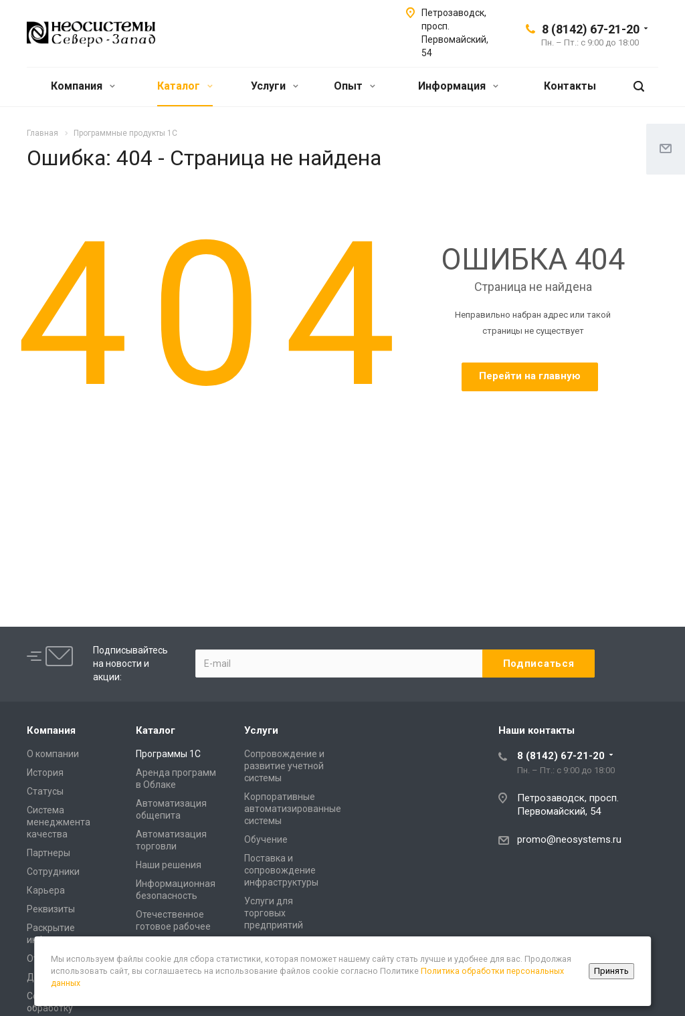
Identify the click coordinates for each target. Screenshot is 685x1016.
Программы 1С (168, 753)
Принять (611, 971)
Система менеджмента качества (58, 822)
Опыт (354, 86)
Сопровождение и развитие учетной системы (284, 765)
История (45, 772)
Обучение (266, 839)
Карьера (46, 890)
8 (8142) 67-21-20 (591, 29)
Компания (83, 86)
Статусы (45, 791)
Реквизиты (51, 909)
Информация (458, 86)
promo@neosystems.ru (569, 839)
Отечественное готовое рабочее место (173, 926)
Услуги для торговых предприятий (273, 913)
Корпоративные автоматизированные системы (292, 808)
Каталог (185, 86)
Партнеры (48, 852)
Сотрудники (53, 871)
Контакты (570, 86)
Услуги (274, 86)
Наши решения (168, 864)
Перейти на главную (530, 376)
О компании (53, 753)
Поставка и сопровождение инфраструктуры (281, 870)
